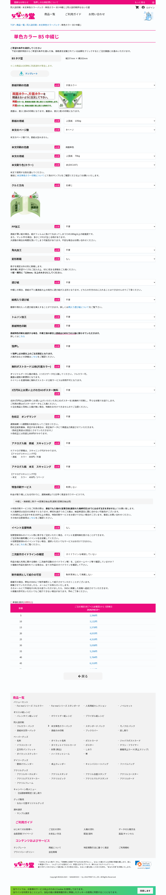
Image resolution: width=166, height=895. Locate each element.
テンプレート (28, 74)
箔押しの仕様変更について (45, 2)
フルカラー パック (25, 726)
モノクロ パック (127, 726)
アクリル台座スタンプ (96, 774)
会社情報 (53, 851)
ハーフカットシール (60, 753)
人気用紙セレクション (96, 705)
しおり (89, 749)
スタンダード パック (95, 726)
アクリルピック (58, 778)
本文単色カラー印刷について (30, 175)
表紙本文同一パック (26, 730)
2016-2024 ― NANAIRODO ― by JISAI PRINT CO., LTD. (79, 877)
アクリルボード (127, 778)
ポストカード (92, 740)
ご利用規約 (124, 847)
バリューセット (21, 702)
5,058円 (93, 645)
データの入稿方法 (127, 829)
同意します (145, 890)
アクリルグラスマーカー (28, 778)
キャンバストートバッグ (97, 763)
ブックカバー (92, 730)
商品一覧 (18, 697)
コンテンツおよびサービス (33, 840)
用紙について (55, 847)
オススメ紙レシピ (22, 712)
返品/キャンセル (126, 833)
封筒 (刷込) (56, 749)
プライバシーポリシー (24, 851)
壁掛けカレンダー (25, 763)
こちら (22, 336)
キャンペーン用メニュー (25, 789)
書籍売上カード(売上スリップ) (134, 749)
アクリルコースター (129, 774)
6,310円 (93, 663)
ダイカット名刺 (58, 740)
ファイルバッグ (127, 763)
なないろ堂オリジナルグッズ (30, 803)
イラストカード (24, 744)
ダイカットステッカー (27, 753)
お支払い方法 (55, 833)
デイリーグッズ (21, 760)
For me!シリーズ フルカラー (30, 705)
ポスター (90, 744)
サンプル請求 (23, 813)
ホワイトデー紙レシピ (61, 715)
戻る (83, 676)
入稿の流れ (89, 829)
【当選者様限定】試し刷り (29, 793)
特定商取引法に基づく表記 (96, 847)
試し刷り (124, 730)
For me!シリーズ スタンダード (65, 705)
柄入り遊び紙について (78, 307)
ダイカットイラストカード (63, 744)
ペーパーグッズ (21, 736)
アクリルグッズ (21, 770)
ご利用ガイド (24, 822)
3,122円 (93, 621)
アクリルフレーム (25, 782)
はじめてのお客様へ (23, 829)
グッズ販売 (19, 799)
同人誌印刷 (19, 722)
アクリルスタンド (59, 774)
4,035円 (93, 633)
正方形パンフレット (26, 749)
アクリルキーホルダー (27, 774)
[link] (143, 865)
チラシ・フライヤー (129, 744)
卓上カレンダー (58, 763)
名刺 (19, 740)
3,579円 (93, 627)
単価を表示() (23, 602)
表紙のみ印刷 (57, 730)
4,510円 (93, 639)
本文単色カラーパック (61, 726)
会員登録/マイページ (23, 833)
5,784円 (93, 657)
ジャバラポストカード (130, 740)
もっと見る (140, 2)
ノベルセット (126, 705)
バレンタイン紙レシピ (27, 715)
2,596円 (93, 615)
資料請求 (18, 809)
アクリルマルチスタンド (97, 778)
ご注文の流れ (55, 829)
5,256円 (93, 651)
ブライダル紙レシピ (95, 715)
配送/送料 (88, 833)
